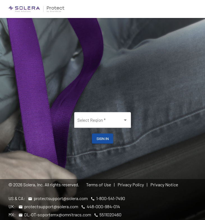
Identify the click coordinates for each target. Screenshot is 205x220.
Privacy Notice (164, 184)
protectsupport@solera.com (61, 198)
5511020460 (110, 214)
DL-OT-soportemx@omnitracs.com (57, 214)
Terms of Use (98, 184)
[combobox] (102, 122)
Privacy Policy (131, 184)
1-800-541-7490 (110, 198)
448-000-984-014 (103, 206)
